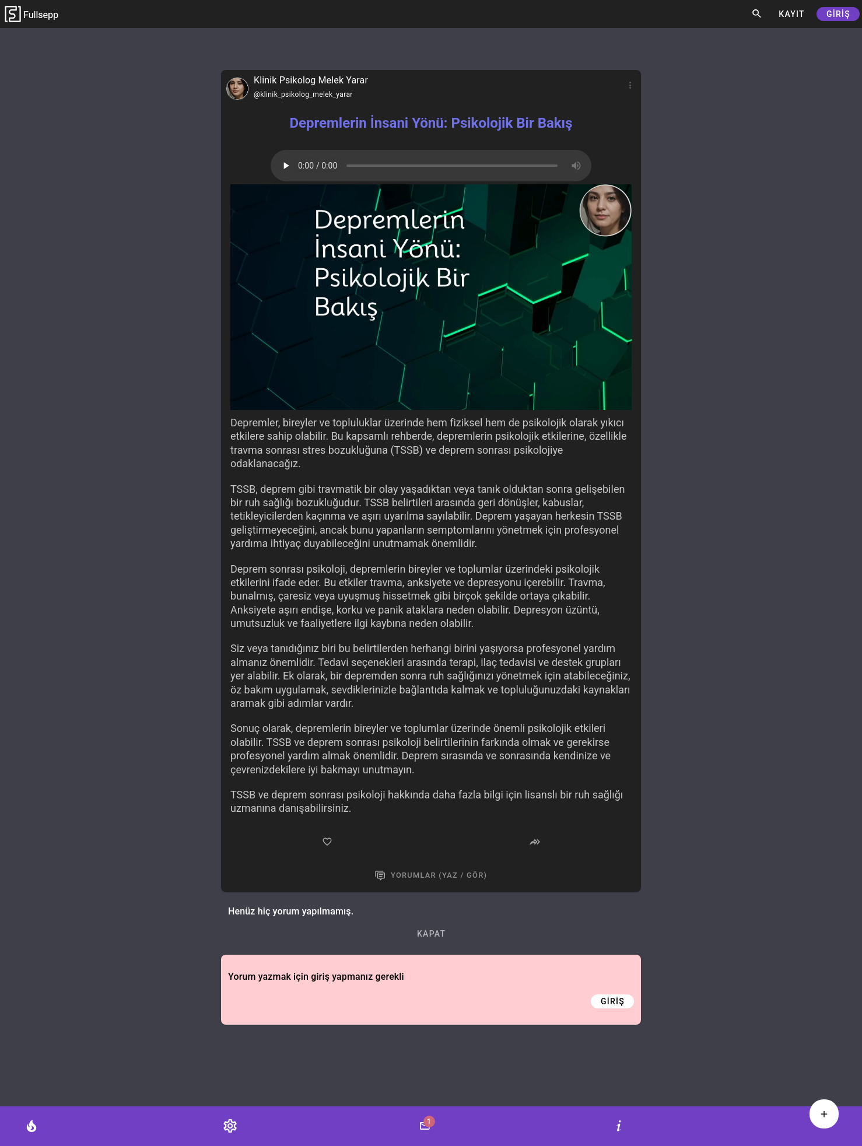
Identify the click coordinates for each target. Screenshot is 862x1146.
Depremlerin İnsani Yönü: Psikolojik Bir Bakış (430, 123)
